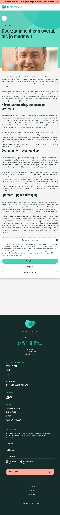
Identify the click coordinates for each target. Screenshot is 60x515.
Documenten (11, 366)
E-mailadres (11, 456)
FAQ (7, 374)
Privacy (32, 486)
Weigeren (30, 267)
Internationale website (17, 385)
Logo (8, 370)
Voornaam (11, 444)
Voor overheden (13, 420)
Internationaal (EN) (27, 462)
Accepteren (30, 261)
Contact (10, 378)
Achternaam (11, 450)
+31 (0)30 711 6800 (30, 354)
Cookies (32, 490)
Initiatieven (11, 412)
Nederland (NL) (12, 462)
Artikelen (10, 382)
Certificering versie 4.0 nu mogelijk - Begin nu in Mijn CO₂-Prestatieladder (30, 2)
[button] (57, 240)
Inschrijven (30, 472)
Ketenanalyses (13, 409)
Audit (8, 416)
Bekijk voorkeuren (30, 272)
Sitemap (32, 494)
